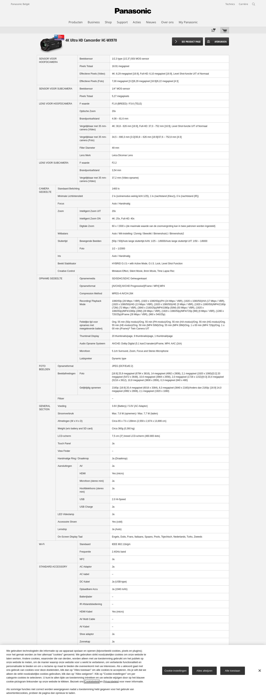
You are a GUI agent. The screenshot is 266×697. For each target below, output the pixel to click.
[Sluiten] (259, 670)
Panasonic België (20, 4)
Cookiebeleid (91, 681)
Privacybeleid (111, 681)
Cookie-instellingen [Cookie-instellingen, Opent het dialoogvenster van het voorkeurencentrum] (175, 670)
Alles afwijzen (204, 670)
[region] (133, 671)
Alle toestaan (232, 670)
